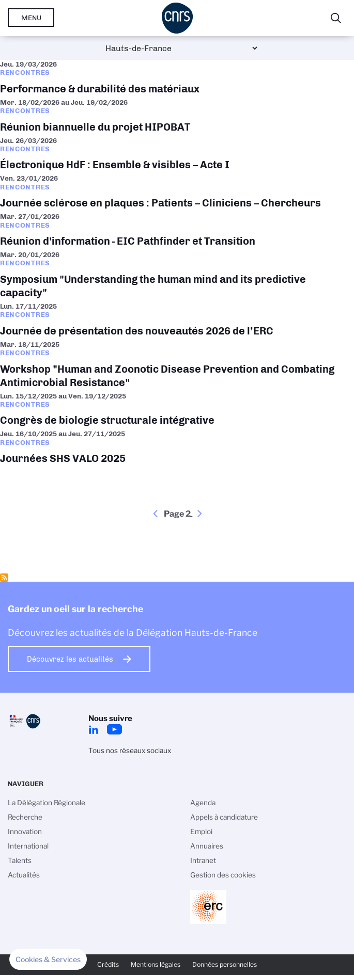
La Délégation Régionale (46, 802)
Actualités (24, 875)
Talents (20, 860)
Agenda (203, 802)
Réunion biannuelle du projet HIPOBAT (177, 117)
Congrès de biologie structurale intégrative (177, 411)
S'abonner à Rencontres (4, 577)
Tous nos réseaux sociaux (129, 750)
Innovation (25, 831)
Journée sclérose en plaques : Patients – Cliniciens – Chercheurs (177, 193)
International (28, 846)
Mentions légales (155, 964)
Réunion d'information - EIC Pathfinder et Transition (177, 231)
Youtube (114, 729)
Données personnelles (224, 964)
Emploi (201, 831)
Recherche (25, 817)
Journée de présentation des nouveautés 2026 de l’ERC (177, 321)
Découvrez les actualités (70, 659)
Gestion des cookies (223, 875)
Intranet (203, 860)
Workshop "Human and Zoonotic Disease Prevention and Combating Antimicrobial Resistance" (177, 366)
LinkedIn (93, 729)
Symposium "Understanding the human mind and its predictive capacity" (177, 276)
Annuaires (206, 846)
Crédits (108, 964)
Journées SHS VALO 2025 (177, 448)
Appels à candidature (224, 817)
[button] (48, 959)
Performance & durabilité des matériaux (177, 79)
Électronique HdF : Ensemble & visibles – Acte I (177, 155)
